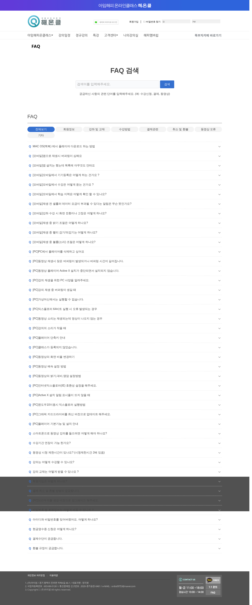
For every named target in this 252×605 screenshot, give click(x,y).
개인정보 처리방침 (36, 575)
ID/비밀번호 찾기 (140, 22)
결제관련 (152, 132)
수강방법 (124, 132)
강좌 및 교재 (97, 132)
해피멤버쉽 (151, 35)
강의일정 (64, 35)
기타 (41, 138)
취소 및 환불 (180, 132)
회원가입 (122, 22)
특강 (96, 35)
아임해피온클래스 (39, 35)
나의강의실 (130, 35)
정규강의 (82, 35)
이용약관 (54, 575)
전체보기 (41, 132)
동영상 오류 (208, 132)
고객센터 (110, 35)
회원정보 (69, 132)
